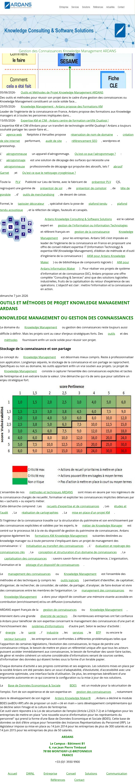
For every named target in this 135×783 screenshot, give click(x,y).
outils (111, 334)
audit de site (54, 141)
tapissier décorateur (31, 204)
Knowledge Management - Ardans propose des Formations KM (62, 106)
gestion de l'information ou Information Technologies (93, 225)
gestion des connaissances (93, 692)
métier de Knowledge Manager (102, 525)
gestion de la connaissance (92, 232)
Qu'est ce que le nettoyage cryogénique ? (49, 173)
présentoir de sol (51, 188)
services (78, 632)
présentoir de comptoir (91, 188)
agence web (14, 134)
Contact (79, 780)
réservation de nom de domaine (92, 134)
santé (32, 632)
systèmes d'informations (48, 626)
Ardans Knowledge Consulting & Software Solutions (78, 219)
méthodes (10, 340)
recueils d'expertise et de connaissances (73, 506)
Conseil (71, 773)
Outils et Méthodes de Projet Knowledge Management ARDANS (62, 92)
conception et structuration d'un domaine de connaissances (77, 552)
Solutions (91, 773)
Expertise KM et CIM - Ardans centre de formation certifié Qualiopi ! (65, 120)
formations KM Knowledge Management (61, 536)
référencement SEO (84, 141)
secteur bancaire (15, 639)
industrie (52, 632)
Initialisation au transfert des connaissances (54, 546)
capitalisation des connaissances (25, 558)
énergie (10, 632)
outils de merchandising (38, 194)
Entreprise (50, 773)
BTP (98, 632)
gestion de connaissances (60, 610)
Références (58, 780)
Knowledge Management (40, 327)
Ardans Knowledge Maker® (73, 698)
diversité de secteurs (54, 616)
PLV (17, 182)
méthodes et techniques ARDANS (51, 492)
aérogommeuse (16, 154)
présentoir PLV (101, 182)
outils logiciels (70, 580)
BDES (73, 685)
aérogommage (15, 160)
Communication (116, 773)
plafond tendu (98, 204)
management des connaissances (29, 574)
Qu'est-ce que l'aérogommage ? (95, 154)
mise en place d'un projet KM (91, 512)
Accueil (12, 773)
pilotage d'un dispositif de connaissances (52, 565)
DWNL (30, 773)
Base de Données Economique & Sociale (34, 685)
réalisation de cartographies (40, 512)
